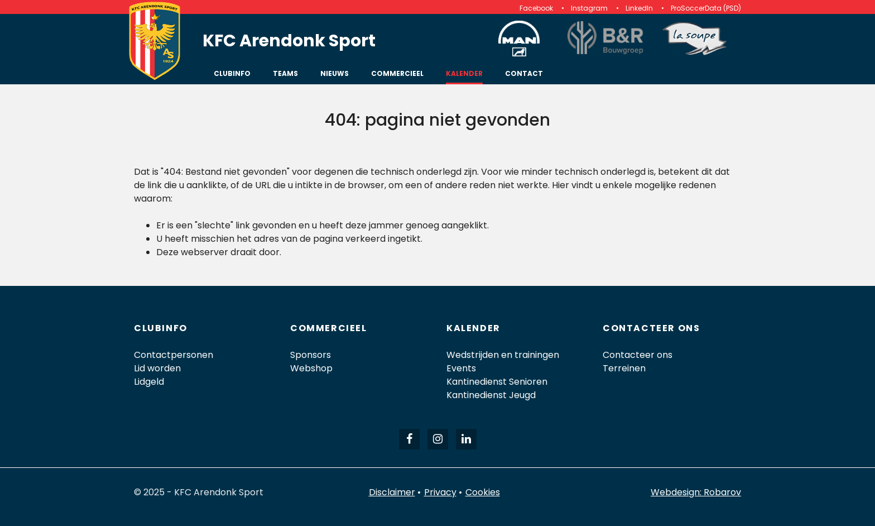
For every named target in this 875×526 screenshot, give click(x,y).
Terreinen (624, 368)
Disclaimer (392, 492)
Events (461, 368)
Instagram (589, 8)
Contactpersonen (173, 354)
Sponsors (310, 354)
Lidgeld (149, 381)
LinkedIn (639, 8)
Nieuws (334, 73)
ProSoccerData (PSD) (706, 8)
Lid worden (157, 368)
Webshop (311, 368)
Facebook (536, 8)
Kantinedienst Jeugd (491, 395)
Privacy (440, 492)
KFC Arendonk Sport (289, 40)
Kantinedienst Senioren (496, 381)
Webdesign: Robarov (696, 492)
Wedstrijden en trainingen (502, 354)
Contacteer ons (637, 354)
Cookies (482, 492)
